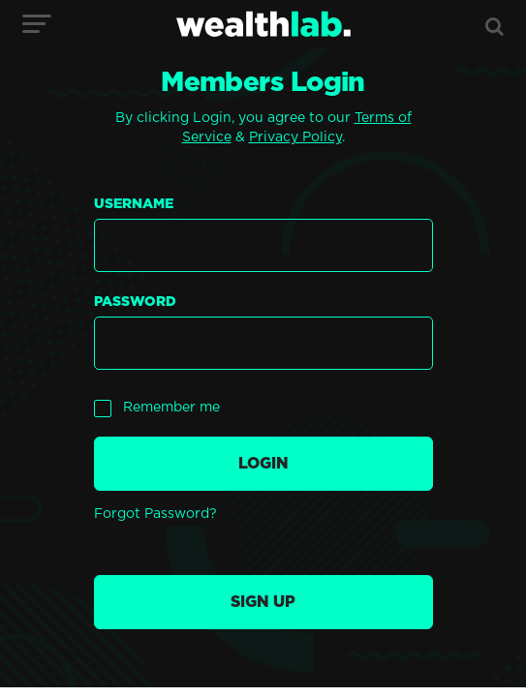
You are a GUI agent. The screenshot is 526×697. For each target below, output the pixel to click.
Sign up (263, 602)
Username (133, 204)
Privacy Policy (295, 137)
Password (135, 302)
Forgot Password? (155, 514)
